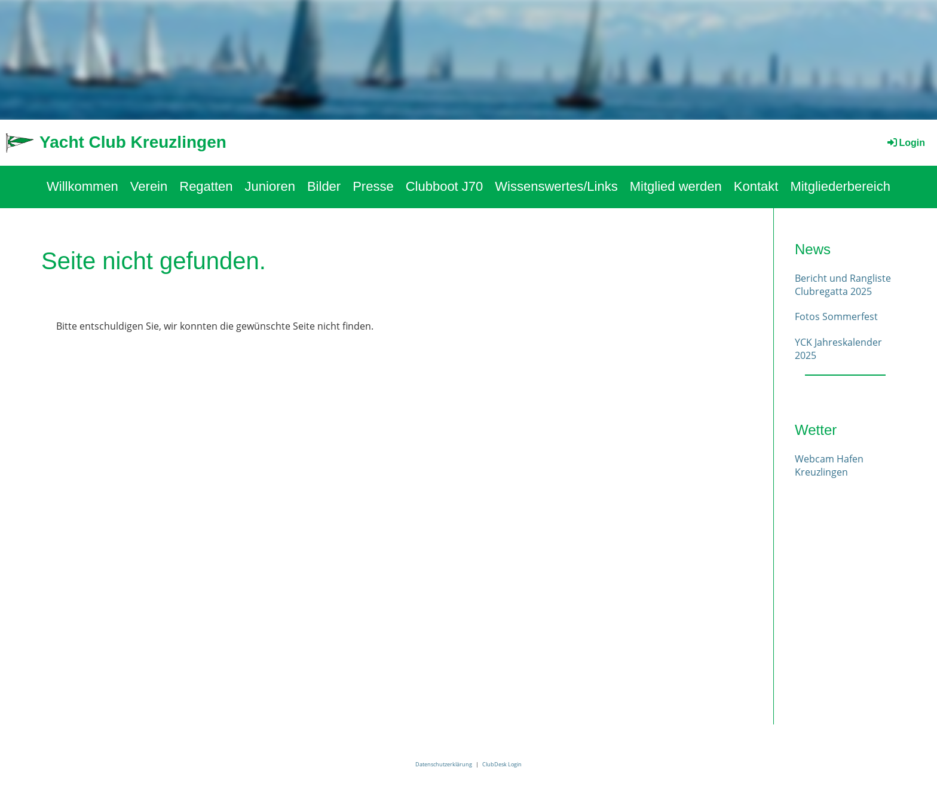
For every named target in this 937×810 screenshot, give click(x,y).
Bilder (324, 186)
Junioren (270, 186)
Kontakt (756, 186)
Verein (148, 186)
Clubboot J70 (444, 186)
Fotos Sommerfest (836, 316)
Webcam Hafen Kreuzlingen (829, 465)
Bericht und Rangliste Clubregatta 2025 (843, 285)
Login (905, 143)
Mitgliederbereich (840, 186)
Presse (373, 186)
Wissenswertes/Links (556, 186)
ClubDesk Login (502, 764)
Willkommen (82, 186)
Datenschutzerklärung (443, 764)
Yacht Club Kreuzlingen (132, 142)
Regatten (205, 186)
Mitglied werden (676, 186)
